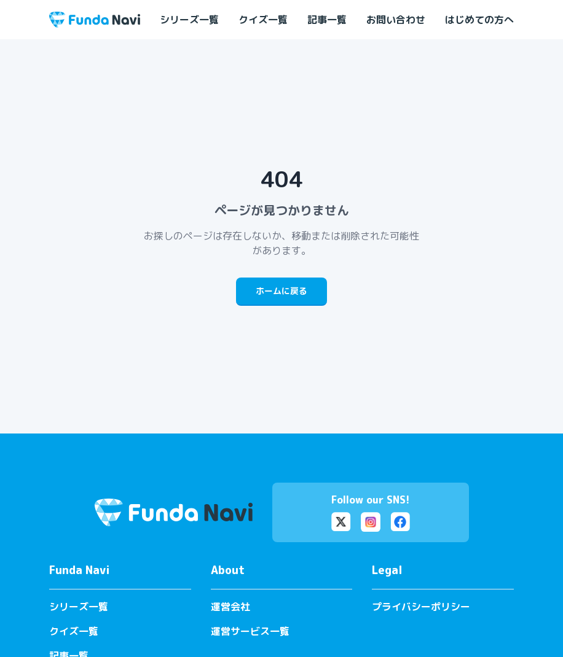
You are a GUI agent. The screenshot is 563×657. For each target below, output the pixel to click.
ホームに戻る (281, 291)
